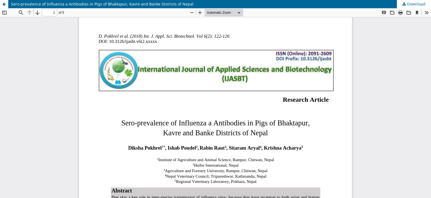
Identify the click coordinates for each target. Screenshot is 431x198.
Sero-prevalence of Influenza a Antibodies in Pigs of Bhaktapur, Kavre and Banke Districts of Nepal (102, 4)
